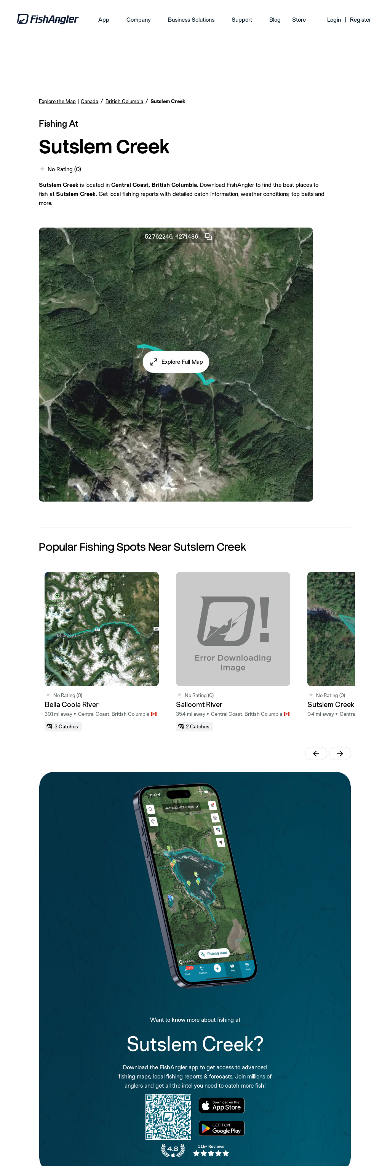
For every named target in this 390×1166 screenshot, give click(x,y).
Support (242, 20)
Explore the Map (57, 101)
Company (138, 20)
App (103, 20)
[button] (176, 362)
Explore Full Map (182, 362)
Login (334, 20)
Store (299, 20)
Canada (89, 101)
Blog (275, 20)
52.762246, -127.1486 (179, 236)
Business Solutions (191, 20)
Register (360, 20)
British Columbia (124, 101)
